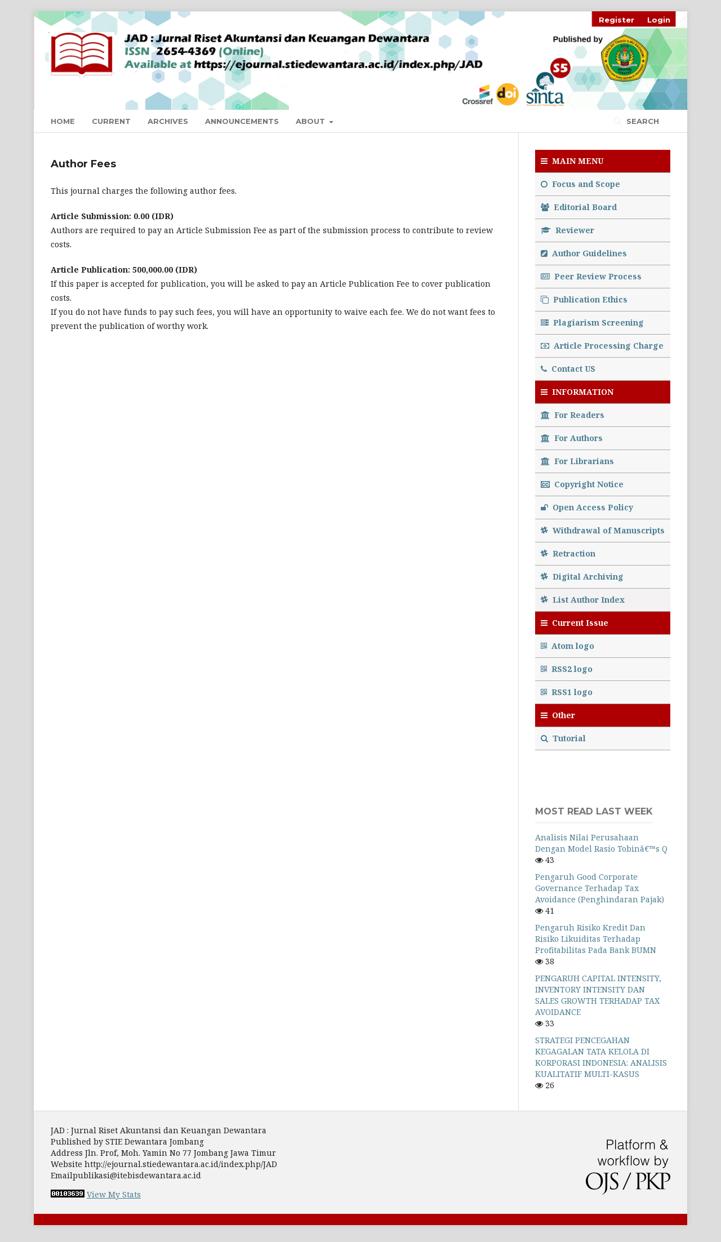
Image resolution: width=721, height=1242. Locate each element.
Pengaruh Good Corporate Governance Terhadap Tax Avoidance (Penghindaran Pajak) (599, 888)
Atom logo (569, 645)
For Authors (572, 438)
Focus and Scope (580, 184)
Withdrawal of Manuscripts (603, 530)
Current (111, 121)
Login (658, 19)
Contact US (568, 368)
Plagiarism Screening (592, 322)
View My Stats (114, 1194)
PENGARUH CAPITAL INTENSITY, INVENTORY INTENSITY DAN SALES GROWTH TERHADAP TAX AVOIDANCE (598, 995)
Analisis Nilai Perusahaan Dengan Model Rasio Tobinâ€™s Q (601, 843)
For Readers (572, 414)
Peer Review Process (591, 276)
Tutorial (564, 738)
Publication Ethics (584, 299)
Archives (168, 121)
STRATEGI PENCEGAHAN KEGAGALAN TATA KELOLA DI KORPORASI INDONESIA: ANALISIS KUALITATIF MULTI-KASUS (601, 1057)
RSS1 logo (568, 692)
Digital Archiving (582, 576)
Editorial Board (579, 207)
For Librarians (577, 461)
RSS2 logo (568, 669)
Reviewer (567, 230)
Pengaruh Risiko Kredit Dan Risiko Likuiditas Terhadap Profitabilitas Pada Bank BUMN (595, 938)
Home (63, 121)
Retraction (568, 553)
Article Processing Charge (602, 345)
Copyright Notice (582, 484)
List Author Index (583, 599)
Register (616, 19)
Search (641, 121)
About (311, 121)
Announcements (242, 121)
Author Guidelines (584, 253)
